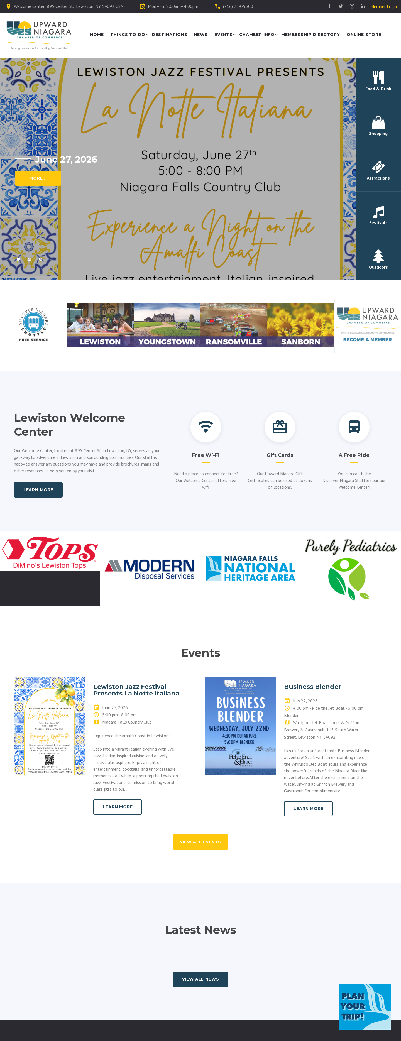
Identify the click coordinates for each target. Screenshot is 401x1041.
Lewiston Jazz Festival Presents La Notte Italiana (136, 690)
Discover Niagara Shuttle (345, 480)
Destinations (169, 34)
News (201, 34)
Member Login (383, 6)
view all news (200, 979)
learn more (118, 806)
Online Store (364, 34)
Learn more (38, 489)
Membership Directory (310, 34)
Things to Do (127, 34)
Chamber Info (257, 34)
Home (97, 34)
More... (38, 178)
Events (223, 34)
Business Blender (312, 686)
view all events (200, 841)
